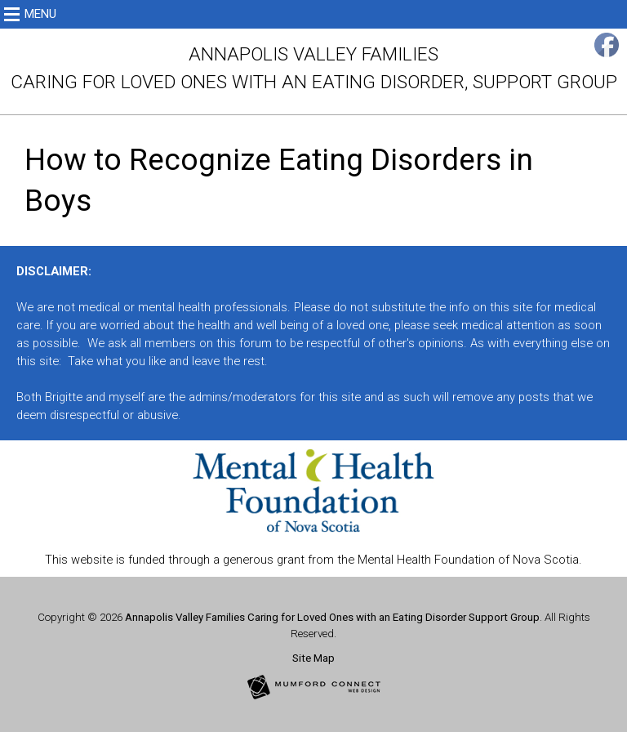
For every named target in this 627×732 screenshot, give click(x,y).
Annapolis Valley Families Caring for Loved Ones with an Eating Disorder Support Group (332, 617)
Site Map (313, 658)
